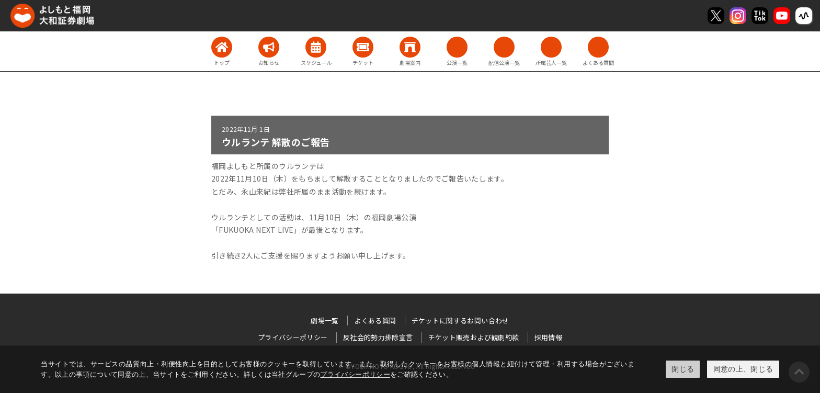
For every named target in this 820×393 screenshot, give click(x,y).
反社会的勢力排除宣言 (378, 337)
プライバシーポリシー (355, 374)
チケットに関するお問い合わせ (460, 320)
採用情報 (548, 337)
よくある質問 (375, 320)
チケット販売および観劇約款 (473, 337)
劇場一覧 (324, 320)
